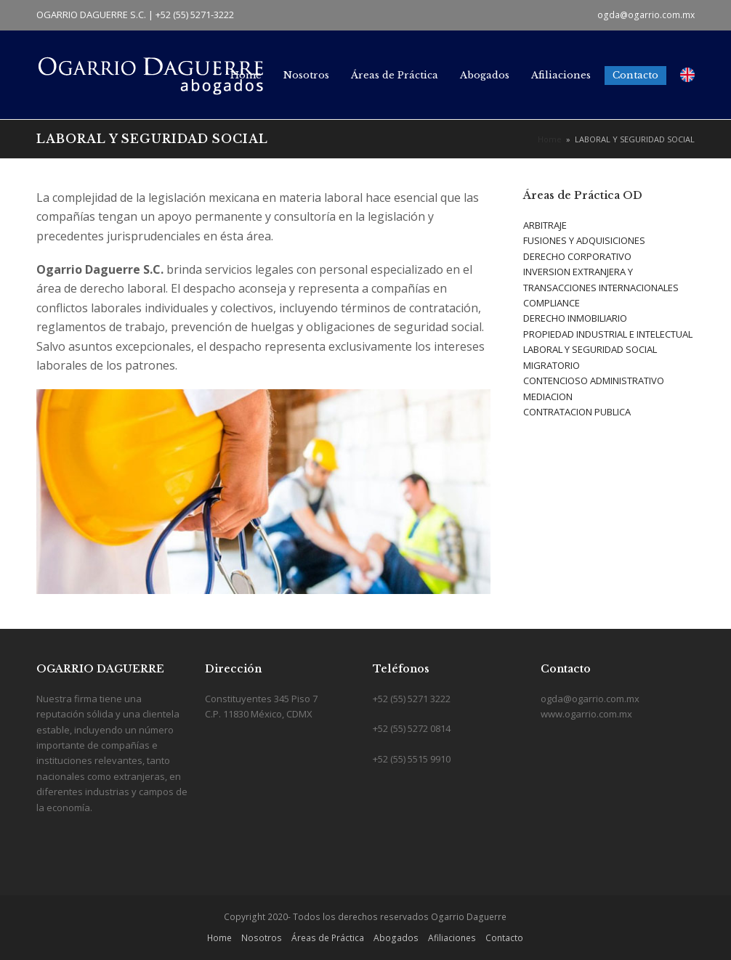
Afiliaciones (452, 938)
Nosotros (261, 938)
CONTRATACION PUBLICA (577, 411)
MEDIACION (548, 396)
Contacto (504, 938)
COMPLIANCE (551, 302)
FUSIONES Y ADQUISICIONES (584, 240)
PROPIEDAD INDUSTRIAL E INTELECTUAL (607, 334)
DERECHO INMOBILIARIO (575, 318)
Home (219, 938)
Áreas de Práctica (327, 938)
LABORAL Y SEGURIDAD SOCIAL (590, 349)
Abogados (396, 938)
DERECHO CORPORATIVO (577, 256)
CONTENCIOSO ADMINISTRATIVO (593, 380)
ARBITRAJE (545, 225)
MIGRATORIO (551, 365)
